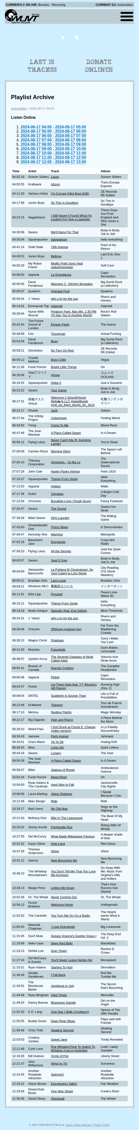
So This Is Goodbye (64, 203)
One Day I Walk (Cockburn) (70, 1012)
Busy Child (58, 360)
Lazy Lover (58, 580)
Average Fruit (60, 291)
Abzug (55, 184)
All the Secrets (61, 551)
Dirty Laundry (60, 518)
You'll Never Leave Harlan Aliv (72, 960)
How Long (58, 843)
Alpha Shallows (61, 794)
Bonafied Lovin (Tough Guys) (71, 501)
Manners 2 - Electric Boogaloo (72, 284)
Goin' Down (59, 951)
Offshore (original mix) (66, 629)
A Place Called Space (66, 433)
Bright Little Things (64, 367)
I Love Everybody (63, 927)
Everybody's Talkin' (64, 1084)
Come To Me (59, 425)
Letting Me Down (62, 888)
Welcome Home (62, 904)
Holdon (56, 486)
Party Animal (59, 736)
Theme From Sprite (64, 479)
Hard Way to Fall (62, 784)
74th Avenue (59, 247)
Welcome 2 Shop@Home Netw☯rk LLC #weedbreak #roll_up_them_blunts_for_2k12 (72, 401)
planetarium (59, 239)
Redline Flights (61, 712)
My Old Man (59, 809)
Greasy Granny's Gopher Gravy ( (73, 936)
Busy (54, 341)
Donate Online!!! (99, 66)
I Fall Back (58, 975)
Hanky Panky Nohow (65, 471)
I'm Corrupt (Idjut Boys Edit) (70, 193)
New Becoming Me (64, 860)
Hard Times (59, 995)
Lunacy (56, 753)
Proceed (57, 594)
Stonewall (58, 1098)
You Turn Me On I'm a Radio (70, 915)
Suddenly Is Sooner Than (68, 696)
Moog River (59, 777)
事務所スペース (62, 586)
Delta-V (56, 383)
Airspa (55, 375)
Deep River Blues (63, 1021)
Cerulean (57, 494)
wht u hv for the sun (64, 299)
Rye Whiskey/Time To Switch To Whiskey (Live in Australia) (73, 1048)
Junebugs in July (62, 986)
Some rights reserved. (79, 1124)
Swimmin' (57, 1074)
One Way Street (62, 1091)
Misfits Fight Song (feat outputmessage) (67, 265)
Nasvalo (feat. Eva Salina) (69, 610)
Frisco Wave (59, 527)
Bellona (56, 256)
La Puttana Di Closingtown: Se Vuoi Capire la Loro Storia (72, 571)
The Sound (58, 508)
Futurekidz (58, 649)
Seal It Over (59, 560)
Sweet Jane (59, 1039)
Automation (19, 108)
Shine (55, 851)
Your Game (58, 390)
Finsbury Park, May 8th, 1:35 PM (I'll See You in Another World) (73, 313)
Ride (54, 801)
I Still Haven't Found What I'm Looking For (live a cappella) (71, 217)
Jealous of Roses (63, 770)
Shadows (57, 640)
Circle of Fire (60, 1056)
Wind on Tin (59, 1063)
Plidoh (55, 677)
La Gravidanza (61, 274)
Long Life (57, 747)
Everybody (58, 542)
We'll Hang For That (64, 232)
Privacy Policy (101, 1124)
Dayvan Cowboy (62, 668)
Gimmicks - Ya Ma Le (65, 462)
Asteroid (56, 306)
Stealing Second (62, 1030)
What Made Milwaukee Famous (72, 836)
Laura (55, 177)
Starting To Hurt (62, 967)
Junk (54, 410)
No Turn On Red (62, 350)
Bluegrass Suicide (63, 1002)
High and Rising (62, 720)
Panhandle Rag (61, 827)
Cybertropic (59, 418)
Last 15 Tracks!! (42, 66)
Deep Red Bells (62, 943)
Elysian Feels (60, 324)
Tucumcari (58, 334)
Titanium (57, 705)
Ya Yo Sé (57, 742)
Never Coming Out (64, 897)
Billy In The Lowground (67, 818)
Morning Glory (60, 451)
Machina (57, 534)
